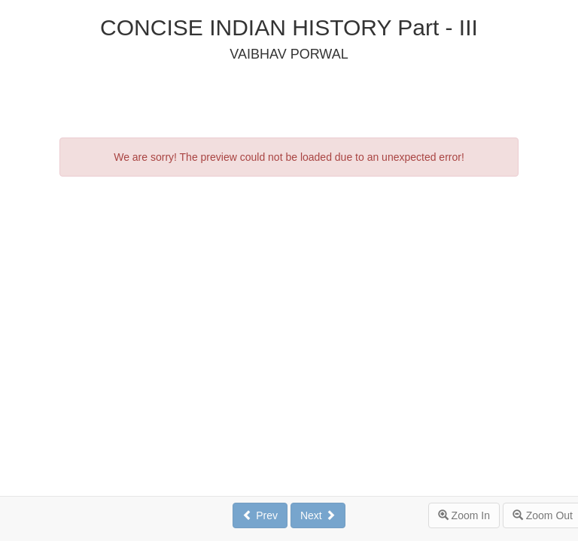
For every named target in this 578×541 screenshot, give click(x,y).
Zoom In (464, 515)
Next (318, 515)
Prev (260, 515)
